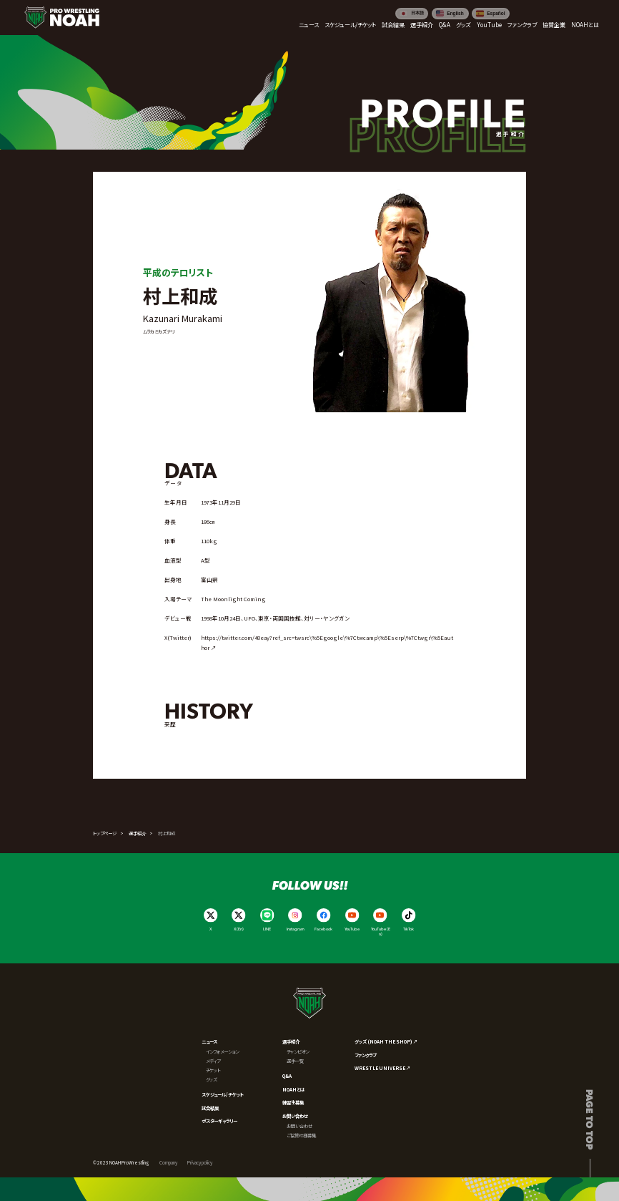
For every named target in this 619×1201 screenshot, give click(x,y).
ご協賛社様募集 (301, 1135)
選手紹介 (137, 833)
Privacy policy (199, 1162)
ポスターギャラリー (219, 1120)
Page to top (590, 1119)
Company (168, 1162)
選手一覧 (295, 1060)
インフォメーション (222, 1051)
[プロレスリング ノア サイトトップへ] (61, 17)
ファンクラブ (365, 1055)
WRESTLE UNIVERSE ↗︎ (382, 1067)
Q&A (287, 1075)
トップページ (105, 833)
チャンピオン (298, 1051)
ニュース (209, 1041)
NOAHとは (293, 1089)
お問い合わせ (295, 1115)
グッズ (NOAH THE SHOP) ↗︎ (386, 1041)
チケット (213, 1070)
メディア (213, 1060)
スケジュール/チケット (223, 1094)
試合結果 (210, 1108)
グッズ (211, 1079)
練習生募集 (293, 1102)
